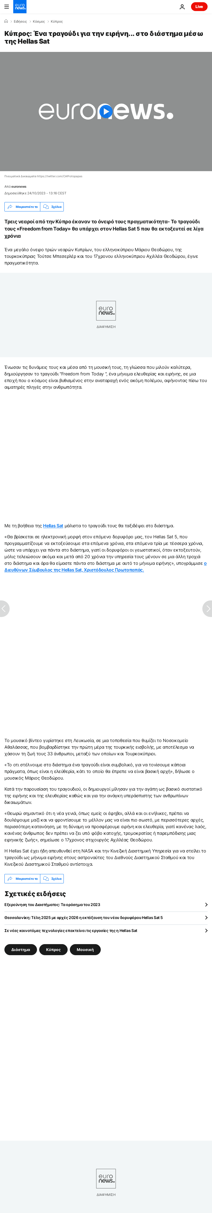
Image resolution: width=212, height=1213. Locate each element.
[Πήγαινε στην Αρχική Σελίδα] (19, 6)
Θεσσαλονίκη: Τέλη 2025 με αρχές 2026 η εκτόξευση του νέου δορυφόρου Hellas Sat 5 (83, 917)
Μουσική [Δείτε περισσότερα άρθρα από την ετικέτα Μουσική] (85, 949)
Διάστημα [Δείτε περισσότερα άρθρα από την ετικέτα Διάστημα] (20, 949)
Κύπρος (57, 21)
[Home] (6, 21)
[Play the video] (106, 111)
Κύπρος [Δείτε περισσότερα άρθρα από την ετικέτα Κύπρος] (53, 949)
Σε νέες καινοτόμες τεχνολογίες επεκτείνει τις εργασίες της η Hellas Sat (70, 930)
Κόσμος (39, 21)
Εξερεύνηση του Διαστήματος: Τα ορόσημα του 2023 (52, 904)
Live (199, 6)
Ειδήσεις (20, 21)
